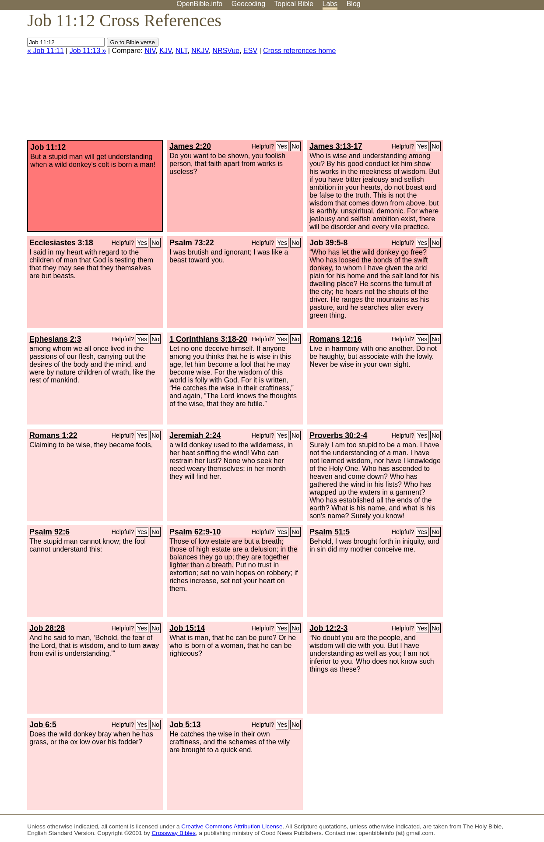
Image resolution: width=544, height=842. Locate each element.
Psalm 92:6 (49, 531)
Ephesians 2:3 (55, 339)
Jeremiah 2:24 (195, 435)
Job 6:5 (42, 724)
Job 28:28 (47, 628)
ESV (250, 50)
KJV (165, 50)
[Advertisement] (455, 78)
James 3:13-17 (335, 146)
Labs (330, 3)
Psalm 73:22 (191, 242)
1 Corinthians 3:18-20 (208, 339)
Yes (282, 146)
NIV (149, 50)
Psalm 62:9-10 (195, 531)
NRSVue (226, 50)
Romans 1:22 (53, 435)
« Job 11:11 (45, 50)
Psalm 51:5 (329, 531)
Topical (293, 3)
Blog (354, 3)
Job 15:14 (187, 628)
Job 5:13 (184, 724)
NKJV (199, 50)
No (295, 146)
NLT (181, 50)
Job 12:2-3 (328, 628)
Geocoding (248, 3)
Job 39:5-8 (328, 242)
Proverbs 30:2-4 (338, 435)
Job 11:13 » (88, 50)
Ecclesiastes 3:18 (61, 242)
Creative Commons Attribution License (231, 826)
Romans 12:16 (335, 339)
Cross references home (299, 50)
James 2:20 (190, 146)
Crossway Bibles (173, 833)
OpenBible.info (199, 3)
